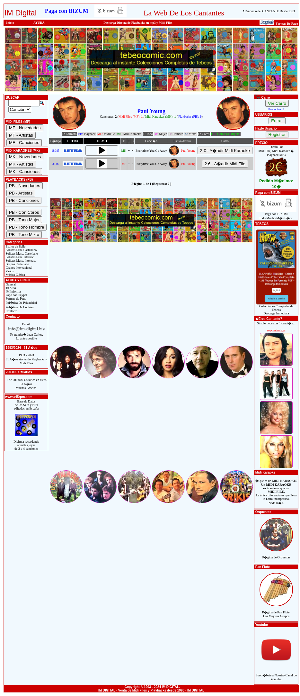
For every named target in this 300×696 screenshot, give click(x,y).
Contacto (11, 311)
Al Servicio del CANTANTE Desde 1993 (269, 11)
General (10, 284)
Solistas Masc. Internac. (20, 260)
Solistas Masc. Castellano (21, 253)
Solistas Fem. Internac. (19, 257)
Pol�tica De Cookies (19, 307)
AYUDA (39, 22)
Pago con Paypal (16, 295)
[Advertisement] (151, 300)
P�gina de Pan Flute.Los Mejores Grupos (276, 610)
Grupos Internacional (18, 267)
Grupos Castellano (17, 264)
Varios (9, 271)
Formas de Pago (15, 298)
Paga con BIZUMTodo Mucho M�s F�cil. (276, 214)
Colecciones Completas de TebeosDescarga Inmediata (276, 308)
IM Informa (13, 291)
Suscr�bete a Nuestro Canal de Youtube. (276, 673)
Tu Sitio (10, 288)
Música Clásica (15, 274)
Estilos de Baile (15, 246)
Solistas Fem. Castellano (21, 250)
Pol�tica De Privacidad (21, 302)
